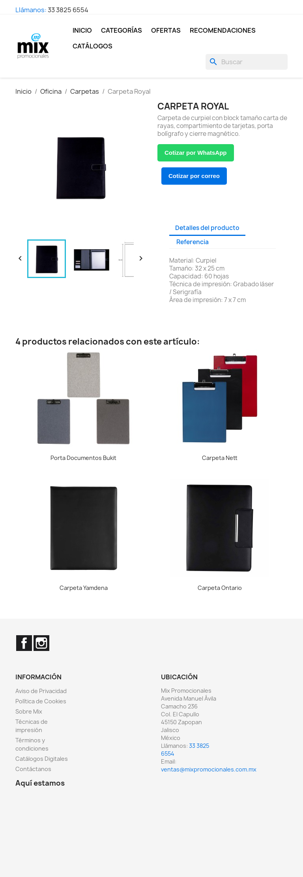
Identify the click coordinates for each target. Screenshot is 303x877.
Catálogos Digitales (41, 758)
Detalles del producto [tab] (207, 228)
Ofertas (166, 30)
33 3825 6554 (68, 10)
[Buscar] (247, 62)
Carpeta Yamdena (84, 587)
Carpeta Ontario (220, 587)
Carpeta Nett (220, 458)
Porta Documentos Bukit (83, 458)
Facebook (24, 643)
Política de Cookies (40, 701)
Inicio (82, 30)
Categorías (121, 30)
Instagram (41, 643)
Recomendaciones (223, 30)
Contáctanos (33, 769)
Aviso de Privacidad (41, 691)
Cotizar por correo (194, 175)
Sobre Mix (28, 711)
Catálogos (92, 46)
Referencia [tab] (192, 242)
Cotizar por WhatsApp (196, 152)
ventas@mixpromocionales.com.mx (208, 769)
